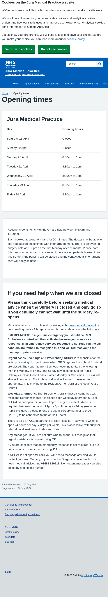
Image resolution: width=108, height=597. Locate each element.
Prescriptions (52, 83)
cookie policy (76, 39)
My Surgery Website (92, 575)
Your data (10, 537)
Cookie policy (12, 532)
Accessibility (11, 527)
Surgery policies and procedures (22, 514)
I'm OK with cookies (18, 49)
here (96, 329)
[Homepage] (33, 67)
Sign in (8, 571)
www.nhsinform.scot (83, 325)
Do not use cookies (54, 49)
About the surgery (88, 83)
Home (15, 83)
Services (69, 83)
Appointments (32, 83)
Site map (9, 542)
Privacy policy (12, 509)
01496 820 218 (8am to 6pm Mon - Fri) (25, 74)
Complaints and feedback (18, 504)
